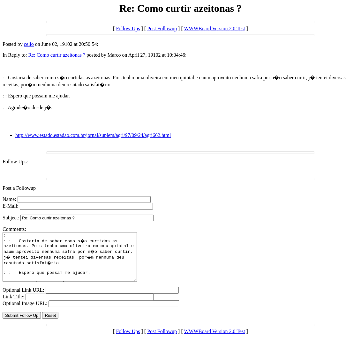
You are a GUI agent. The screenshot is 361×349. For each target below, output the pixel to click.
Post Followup (162, 28)
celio (29, 44)
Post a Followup (19, 188)
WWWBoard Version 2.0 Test (214, 28)
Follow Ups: (15, 161)
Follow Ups (128, 28)
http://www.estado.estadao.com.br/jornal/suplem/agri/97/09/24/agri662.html (93, 135)
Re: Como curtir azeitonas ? (56, 55)
